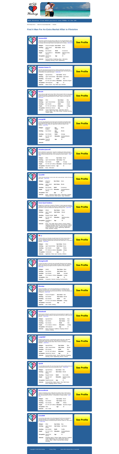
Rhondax (41, 286)
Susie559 (41, 175)
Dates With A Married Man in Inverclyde (69, 449)
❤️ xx (40, 235)
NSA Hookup (42, 449)
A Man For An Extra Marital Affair (43, 24)
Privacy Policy (52, 449)
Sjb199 (40, 363)
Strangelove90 (43, 261)
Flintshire (54, 24)
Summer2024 (42, 38)
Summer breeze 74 (44, 67)
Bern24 (40, 91)
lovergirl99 (41, 119)
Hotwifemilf (42, 311)
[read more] (70, 42)
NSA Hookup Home (31, 24)
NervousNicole (43, 390)
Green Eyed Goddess (45, 203)
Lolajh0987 (42, 337)
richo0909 (41, 415)
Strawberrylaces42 (44, 149)
